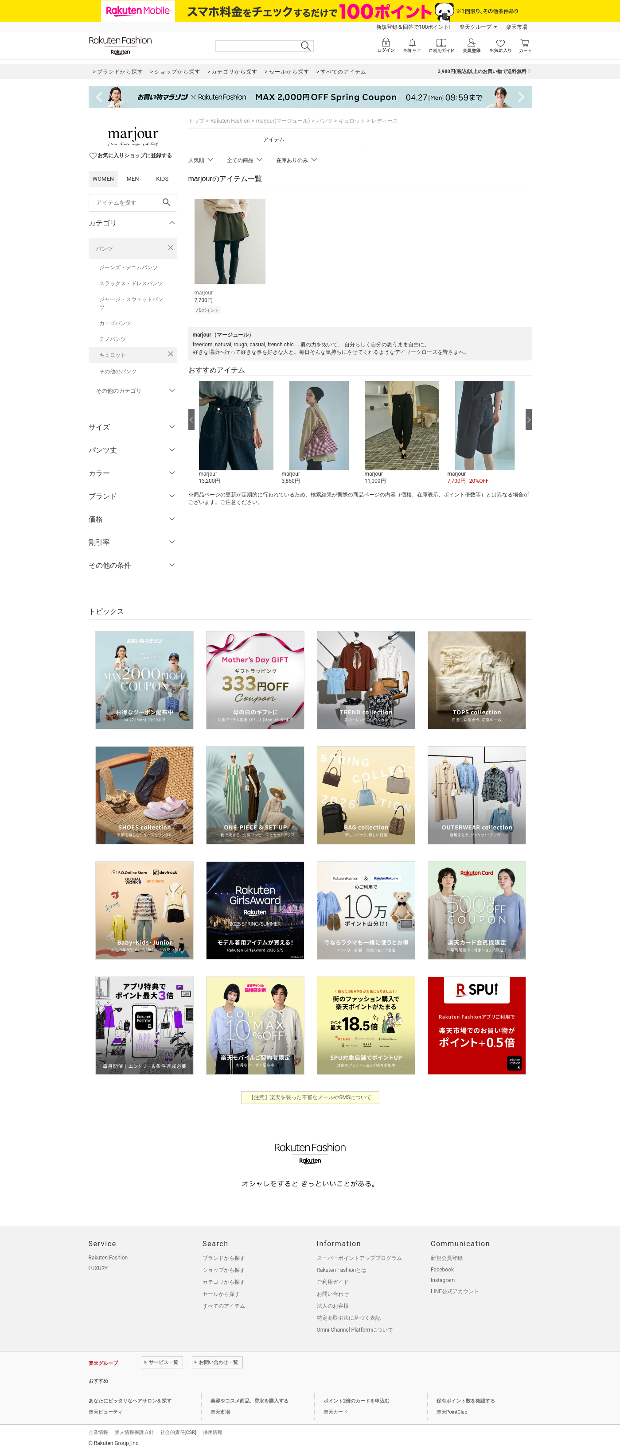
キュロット (112, 355)
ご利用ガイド (333, 1282)
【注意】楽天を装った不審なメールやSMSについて (310, 1097)
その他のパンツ (117, 371)
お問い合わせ (333, 1294)
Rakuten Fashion (230, 121)
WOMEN (103, 178)
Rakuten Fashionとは (342, 1270)
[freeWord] (133, 203)
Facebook (442, 1270)
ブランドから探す (224, 1258)
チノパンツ (112, 339)
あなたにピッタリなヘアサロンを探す (130, 1401)
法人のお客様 (333, 1306)
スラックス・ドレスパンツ (131, 283)
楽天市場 (516, 27)
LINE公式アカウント (455, 1291)
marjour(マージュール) (283, 121)
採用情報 (212, 1432)
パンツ (104, 248)
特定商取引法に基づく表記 (349, 1318)
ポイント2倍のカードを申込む (357, 1401)
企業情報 (98, 1432)
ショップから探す (224, 1270)
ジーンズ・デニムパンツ (128, 267)
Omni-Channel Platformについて (355, 1330)
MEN (132, 178)
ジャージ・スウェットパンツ (131, 303)
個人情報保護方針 (134, 1432)
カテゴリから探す (224, 1282)
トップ (196, 121)
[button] (236, 433)
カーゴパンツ (115, 323)
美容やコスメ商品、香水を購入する (250, 1401)
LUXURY (98, 1268)
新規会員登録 (447, 1258)
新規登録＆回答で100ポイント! (413, 27)
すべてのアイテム (224, 1306)
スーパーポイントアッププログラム (359, 1258)
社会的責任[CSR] (178, 1432)
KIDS (162, 178)
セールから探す (221, 1294)
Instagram (443, 1280)
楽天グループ (475, 27)
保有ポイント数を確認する (466, 1401)
